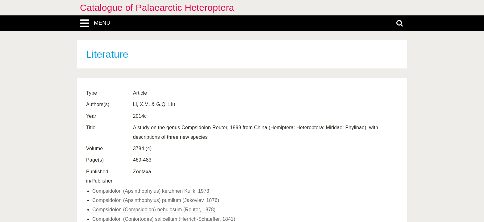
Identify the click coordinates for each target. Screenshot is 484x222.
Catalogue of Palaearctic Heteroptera (157, 7)
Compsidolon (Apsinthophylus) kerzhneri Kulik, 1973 (150, 191)
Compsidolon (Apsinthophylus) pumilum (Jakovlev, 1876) (155, 200)
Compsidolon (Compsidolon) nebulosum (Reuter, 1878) (153, 209)
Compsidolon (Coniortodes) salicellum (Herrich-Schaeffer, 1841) (163, 219)
